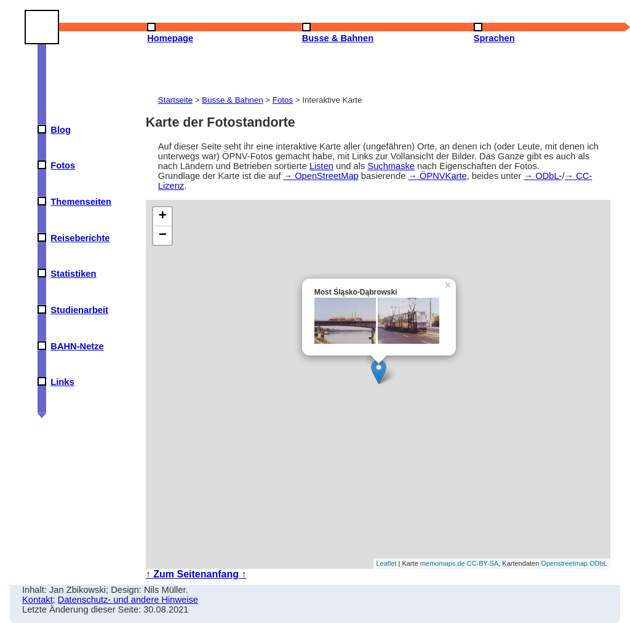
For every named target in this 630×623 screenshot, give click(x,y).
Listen (321, 166)
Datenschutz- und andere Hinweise (128, 600)
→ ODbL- (543, 176)
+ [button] (163, 216)
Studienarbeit (79, 310)
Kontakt (37, 600)
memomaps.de (442, 563)
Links (62, 382)
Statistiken (73, 274)
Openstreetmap (564, 563)
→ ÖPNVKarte (437, 176)
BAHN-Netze (76, 346)
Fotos (62, 165)
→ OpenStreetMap (320, 176)
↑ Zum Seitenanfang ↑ (196, 574)
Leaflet (387, 563)
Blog (60, 130)
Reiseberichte (80, 238)
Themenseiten (80, 202)
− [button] (163, 235)
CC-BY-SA (483, 563)
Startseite (175, 100)
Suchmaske (391, 166)
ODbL (598, 563)
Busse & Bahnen (232, 100)
